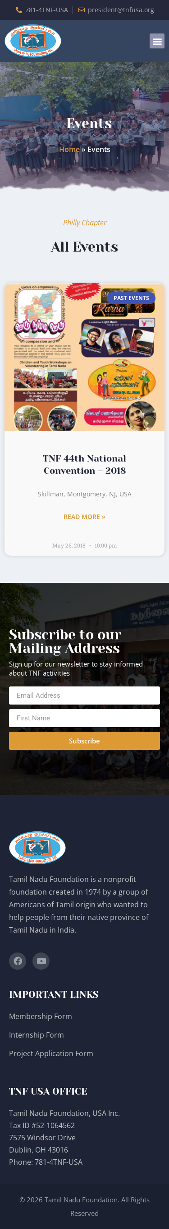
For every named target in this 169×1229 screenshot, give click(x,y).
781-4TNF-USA (58, 1162)
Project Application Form (51, 1053)
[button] (157, 40)
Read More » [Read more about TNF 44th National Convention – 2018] (84, 516)
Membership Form (40, 1016)
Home (69, 149)
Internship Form (36, 1035)
